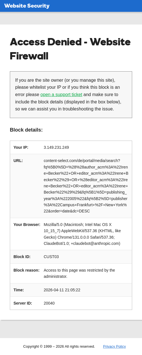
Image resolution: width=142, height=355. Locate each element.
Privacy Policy (114, 346)
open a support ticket (61, 94)
